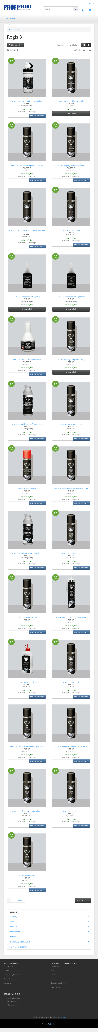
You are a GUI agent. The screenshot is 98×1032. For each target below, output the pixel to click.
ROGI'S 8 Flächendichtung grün (27, 296)
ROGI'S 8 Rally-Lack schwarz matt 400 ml (71, 746)
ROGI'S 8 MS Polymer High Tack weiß (71, 617)
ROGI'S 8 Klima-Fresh (27, 488)
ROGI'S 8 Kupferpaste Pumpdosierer (27, 553)
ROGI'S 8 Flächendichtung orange (71, 296)
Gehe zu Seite (83, 900)
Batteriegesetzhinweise (59, 983)
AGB (52, 971)
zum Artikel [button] (71, 113)
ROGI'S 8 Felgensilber (71, 230)
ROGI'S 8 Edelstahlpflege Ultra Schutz (27, 165)
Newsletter (7, 983)
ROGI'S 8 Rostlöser (71, 811)
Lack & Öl (50, 926)
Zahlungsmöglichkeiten (12, 975)
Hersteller (10, 18)
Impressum (55, 979)
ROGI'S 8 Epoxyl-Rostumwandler (71, 165)
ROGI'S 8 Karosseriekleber (71, 424)
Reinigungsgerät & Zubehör (50, 941)
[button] (83, 45)
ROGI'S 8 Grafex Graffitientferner (27, 359)
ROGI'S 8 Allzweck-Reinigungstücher (27, 101)
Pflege (50, 921)
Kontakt (91, 3)
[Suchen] (58, 8)
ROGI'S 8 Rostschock (26, 875)
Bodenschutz (50, 931)
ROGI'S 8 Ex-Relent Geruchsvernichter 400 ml (27, 231)
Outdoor (12, 937)
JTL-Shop (53, 1024)
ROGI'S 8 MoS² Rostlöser (27, 617)
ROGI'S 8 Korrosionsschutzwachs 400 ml (71, 488)
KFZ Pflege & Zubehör (18, 947)
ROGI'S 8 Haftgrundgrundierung (71, 359)
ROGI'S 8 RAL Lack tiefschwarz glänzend (27, 746)
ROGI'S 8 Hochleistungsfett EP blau (27, 424)
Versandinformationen (11, 979)
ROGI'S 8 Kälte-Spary (71, 553)
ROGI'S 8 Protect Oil (71, 682)
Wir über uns (8, 966)
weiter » (20, 900)
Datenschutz (55, 966)
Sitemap (54, 975)
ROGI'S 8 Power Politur (26, 682)
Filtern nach (15, 45)
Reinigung (50, 916)
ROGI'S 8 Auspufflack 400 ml (71, 101)
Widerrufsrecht (56, 987)
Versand (63, 1017)
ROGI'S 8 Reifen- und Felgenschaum (27, 811)
